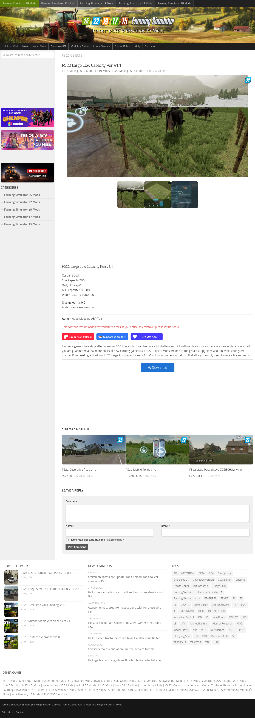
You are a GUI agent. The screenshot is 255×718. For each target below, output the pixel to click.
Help (137, 46)
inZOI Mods (10, 680)
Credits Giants (181, 586)
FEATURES (210, 598)
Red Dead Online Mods (121, 680)
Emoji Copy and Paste (195, 685)
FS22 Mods (192, 680)
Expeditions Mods (151, 685)
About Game (100, 46)
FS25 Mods (66, 685)
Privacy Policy (114, 540)
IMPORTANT (187, 611)
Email (165, 525)
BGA (211, 573)
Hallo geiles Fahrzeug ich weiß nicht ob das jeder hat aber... (126, 660)
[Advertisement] (157, 237)
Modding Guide (80, 46)
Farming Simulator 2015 (187, 598)
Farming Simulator (184, 592)
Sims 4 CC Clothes (126, 685)
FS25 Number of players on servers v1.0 (47, 621)
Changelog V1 (181, 579)
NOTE (232, 629)
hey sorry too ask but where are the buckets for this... (122, 649)
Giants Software (220, 604)
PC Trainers (38, 689)
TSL (207, 642)
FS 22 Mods (172, 685)
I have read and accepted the (95, 540)
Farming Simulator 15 (210, 592)
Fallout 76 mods (85, 685)
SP (233, 636)
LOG (244, 617)
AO (175, 573)
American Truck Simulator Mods (128, 689)
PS (196, 636)
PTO (204, 636)
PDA (241, 629)
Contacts (150, 46)
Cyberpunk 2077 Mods (216, 680)
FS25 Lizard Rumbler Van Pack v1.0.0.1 (46, 572)
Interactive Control (184, 617)
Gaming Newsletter (16, 689)
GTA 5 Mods (158, 689)
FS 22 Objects (72, 55)
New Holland (217, 629)
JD (207, 617)
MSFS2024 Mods (30, 680)
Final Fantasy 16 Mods (26, 694)
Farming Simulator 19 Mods (22, 209)
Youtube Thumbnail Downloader (231, 685)
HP (235, 604)
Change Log (224, 573)
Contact (20, 712)
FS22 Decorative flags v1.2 (79, 469)
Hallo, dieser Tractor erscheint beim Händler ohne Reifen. (124, 638)
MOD (240, 623)
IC (175, 611)
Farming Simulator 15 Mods (22, 224)
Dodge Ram (219, 586)
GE (175, 604)
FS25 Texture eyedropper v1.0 (40, 637)
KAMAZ (233, 617)
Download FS (58, 46)
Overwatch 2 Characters (204, 689)
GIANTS (185, 604)
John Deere (219, 617)
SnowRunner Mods (171, 680)
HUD (243, 604)
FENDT (224, 598)
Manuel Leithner (199, 623)
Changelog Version (203, 579)
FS (241, 598)
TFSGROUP (180, 642)
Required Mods (219, 636)
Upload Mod (11, 46)
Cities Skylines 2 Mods (61, 689)
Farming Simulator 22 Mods (22, 202)
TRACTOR (195, 642)
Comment (71, 501)
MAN (183, 623)
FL (234, 598)
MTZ (203, 629)
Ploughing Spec (182, 636)
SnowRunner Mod (54, 680)
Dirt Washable (200, 586)
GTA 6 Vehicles (147, 680)
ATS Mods (239, 680)
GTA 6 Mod (10, 685)
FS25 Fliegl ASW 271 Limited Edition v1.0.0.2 (50, 589)
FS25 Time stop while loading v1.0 (43, 605)
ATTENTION (187, 573)
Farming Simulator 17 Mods (22, 217)
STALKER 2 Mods (30, 685)
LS (175, 623)
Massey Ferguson (223, 623)
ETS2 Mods (105, 685)
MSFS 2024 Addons (55, 694)
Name (70, 525)
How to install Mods (34, 46)
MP (195, 629)
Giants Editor (123, 46)
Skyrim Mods (229, 689)
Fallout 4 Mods (177, 689)
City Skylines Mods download (86, 680)
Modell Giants (181, 629)
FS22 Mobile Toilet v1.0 (141, 469)
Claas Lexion (224, 579)
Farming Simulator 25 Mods (22, 195)
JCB (200, 617)
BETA (202, 573)
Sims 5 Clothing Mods (92, 689)
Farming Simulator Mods (19, 3)
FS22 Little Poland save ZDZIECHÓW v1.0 (215, 469)
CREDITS (240, 579)
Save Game (50, 685)
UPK (216, 642)
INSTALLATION (216, 611)
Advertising (8, 712)
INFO (201, 611)
